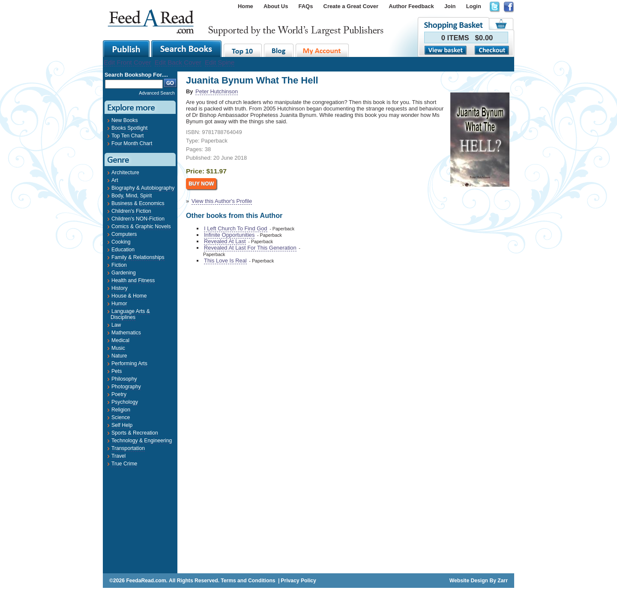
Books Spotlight (129, 128)
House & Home (129, 296)
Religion (120, 410)
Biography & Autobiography (142, 188)
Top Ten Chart (127, 136)
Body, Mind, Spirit (131, 196)
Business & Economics (138, 203)
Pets (116, 371)
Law (116, 325)
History (119, 288)
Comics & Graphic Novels (141, 226)
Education (123, 250)
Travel (118, 456)
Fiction (119, 265)
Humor (119, 304)
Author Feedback (411, 6)
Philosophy (124, 379)
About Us (276, 6)
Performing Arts (129, 364)
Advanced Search (157, 92)
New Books (124, 120)
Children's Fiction (131, 211)
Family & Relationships (138, 257)
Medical (120, 340)
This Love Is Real (225, 260)
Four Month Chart (131, 143)
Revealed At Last (225, 241)
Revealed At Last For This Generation (250, 247)
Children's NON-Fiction (138, 219)
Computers (124, 234)
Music (118, 348)
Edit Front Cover (127, 62)
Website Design (468, 581)
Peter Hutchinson (216, 91)
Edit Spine (219, 62)
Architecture (125, 173)
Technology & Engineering (141, 441)
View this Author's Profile (222, 201)
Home (245, 6)
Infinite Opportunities (229, 235)
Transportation (128, 448)
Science (120, 417)
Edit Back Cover (178, 62)
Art (114, 180)
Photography (126, 387)
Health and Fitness (133, 280)
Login (473, 6)
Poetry (118, 394)
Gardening (123, 273)
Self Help (121, 425)
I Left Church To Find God (235, 228)
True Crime (124, 464)
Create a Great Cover (350, 6)
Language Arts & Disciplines (130, 314)
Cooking (121, 242)
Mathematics (126, 333)
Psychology (124, 402)
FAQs (306, 6)
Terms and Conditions (248, 581)
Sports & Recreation (134, 433)
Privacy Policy (298, 581)
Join (450, 6)
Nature (119, 356)
